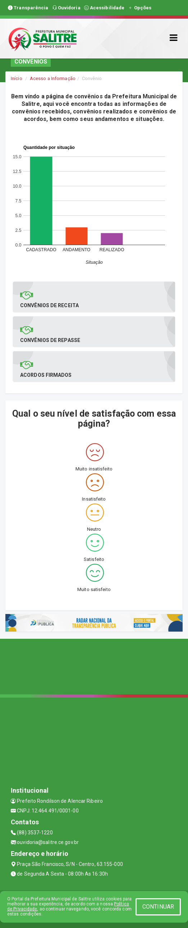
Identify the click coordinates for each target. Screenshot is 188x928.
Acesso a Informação (52, 78)
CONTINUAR (158, 906)
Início (16, 78)
